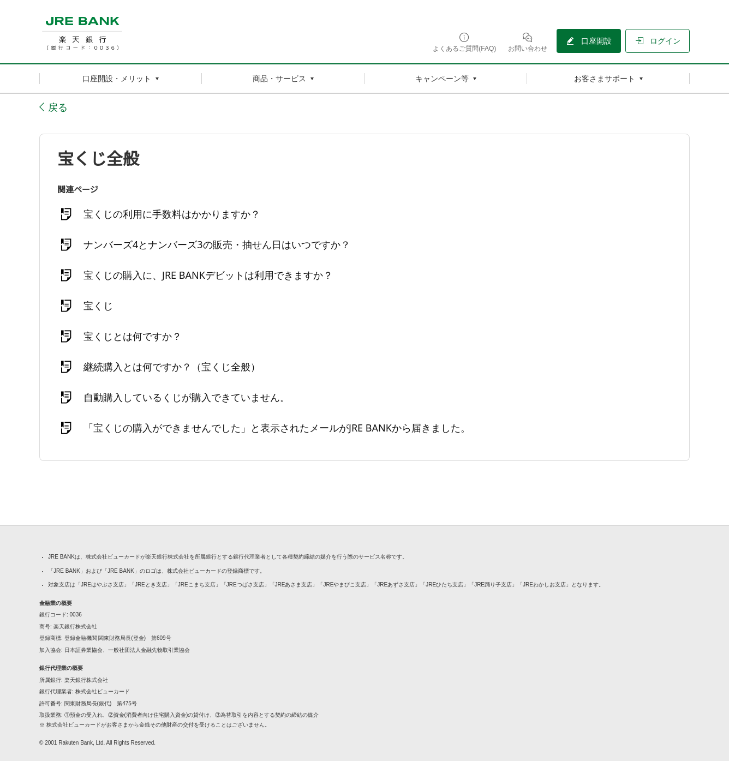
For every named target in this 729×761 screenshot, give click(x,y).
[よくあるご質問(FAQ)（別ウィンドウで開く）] (464, 42)
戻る (58, 107)
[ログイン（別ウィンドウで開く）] (657, 41)
